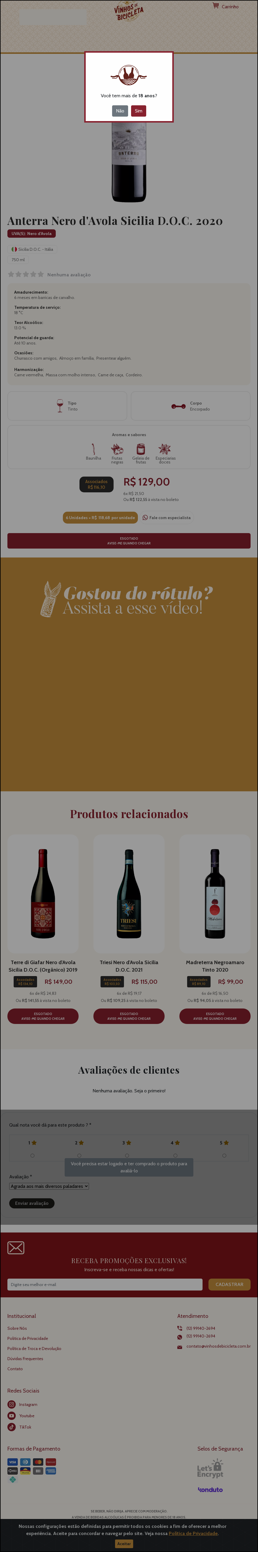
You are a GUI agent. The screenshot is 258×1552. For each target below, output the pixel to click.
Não (120, 111)
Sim (138, 111)
